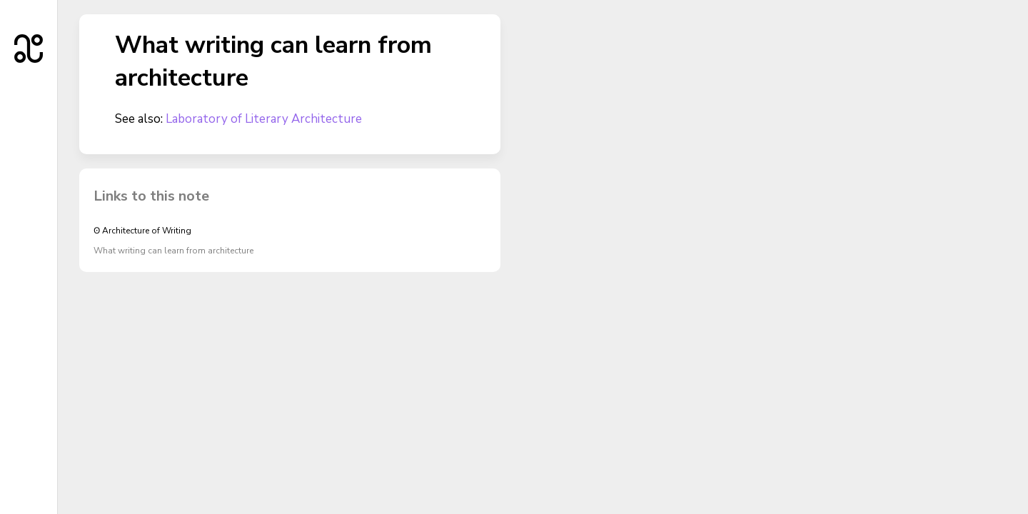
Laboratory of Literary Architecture (264, 119)
